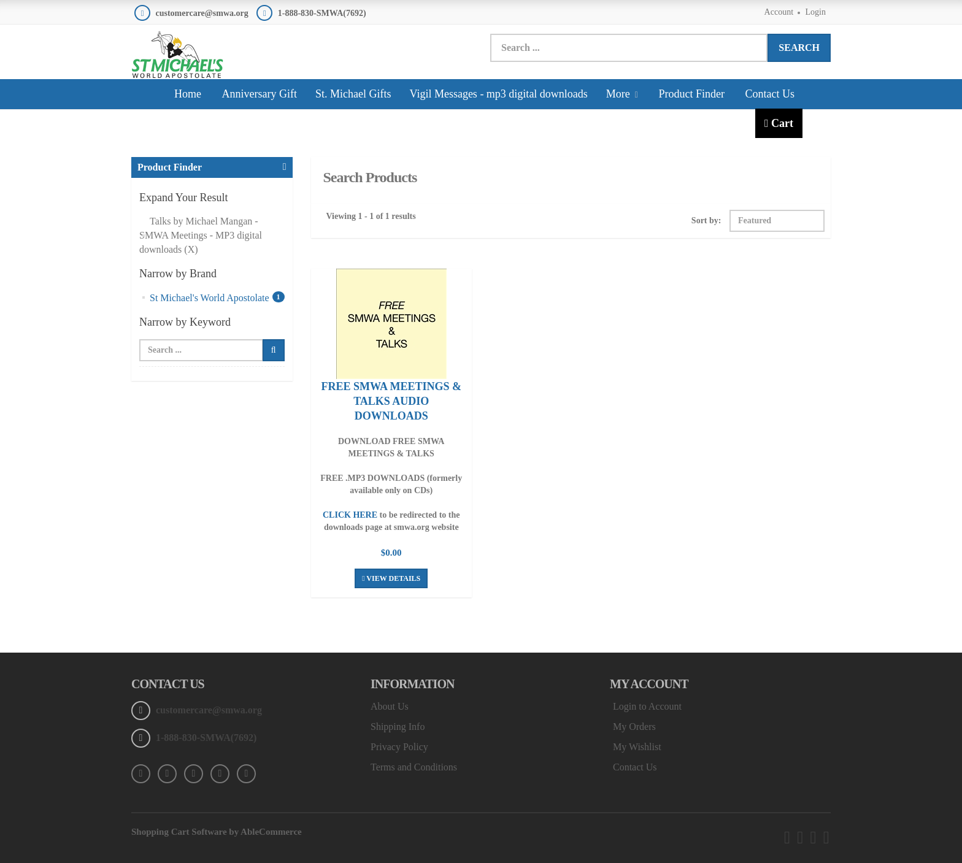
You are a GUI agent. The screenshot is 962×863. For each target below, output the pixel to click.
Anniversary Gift (259, 94)
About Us (390, 706)
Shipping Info (398, 726)
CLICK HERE (350, 515)
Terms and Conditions (414, 767)
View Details (391, 578)
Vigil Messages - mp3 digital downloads (498, 94)
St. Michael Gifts (353, 94)
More (622, 94)
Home (187, 94)
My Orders (634, 726)
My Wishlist (637, 747)
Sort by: (706, 220)
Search (799, 47)
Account (778, 12)
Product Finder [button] (169, 167)
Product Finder (691, 94)
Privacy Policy (399, 747)
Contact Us (770, 94)
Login (816, 12)
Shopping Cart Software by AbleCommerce (216, 832)
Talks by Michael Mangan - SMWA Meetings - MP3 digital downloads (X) (200, 235)
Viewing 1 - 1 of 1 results (371, 216)
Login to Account (647, 706)
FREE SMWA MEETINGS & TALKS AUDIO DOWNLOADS (391, 401)
